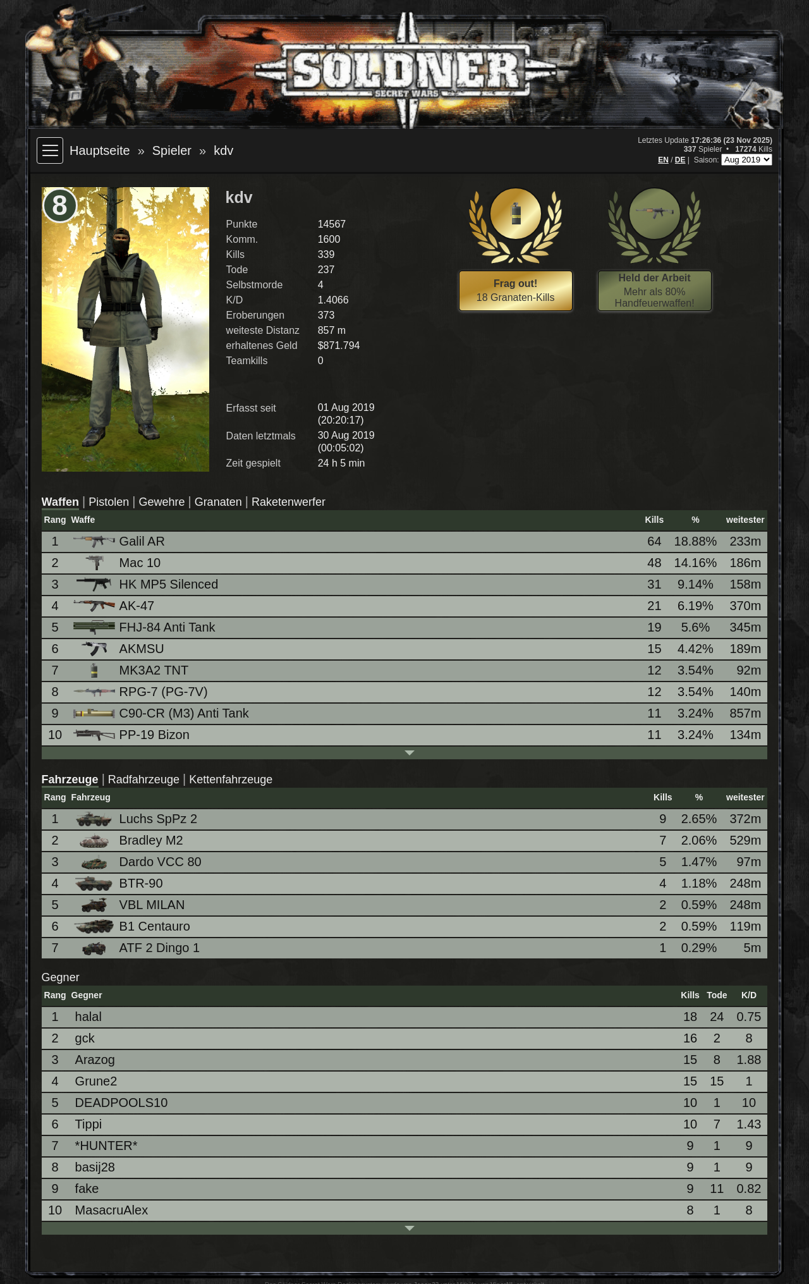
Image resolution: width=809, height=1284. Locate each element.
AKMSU (119, 649)
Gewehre (161, 502)
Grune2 (96, 1081)
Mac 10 (118, 563)
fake (87, 1188)
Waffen (60, 502)
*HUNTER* (106, 1146)
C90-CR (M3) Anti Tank (162, 713)
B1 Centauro (132, 926)
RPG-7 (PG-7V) (141, 692)
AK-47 (115, 606)
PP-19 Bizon (132, 735)
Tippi (88, 1124)
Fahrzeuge (70, 779)
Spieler (172, 150)
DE (680, 160)
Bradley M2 (129, 840)
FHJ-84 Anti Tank (145, 627)
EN (663, 160)
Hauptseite (100, 150)
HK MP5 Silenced (147, 584)
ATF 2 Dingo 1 (137, 948)
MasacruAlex (112, 1210)
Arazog (95, 1060)
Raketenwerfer (288, 502)
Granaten (218, 502)
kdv (223, 150)
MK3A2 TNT (132, 670)
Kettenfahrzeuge (230, 779)
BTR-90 (119, 883)
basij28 (95, 1167)
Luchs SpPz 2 (136, 819)
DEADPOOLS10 (121, 1103)
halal (88, 1017)
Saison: (707, 160)
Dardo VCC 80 (138, 862)
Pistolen (108, 502)
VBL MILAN (130, 905)
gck (85, 1038)
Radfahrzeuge (143, 779)
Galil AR (120, 541)
